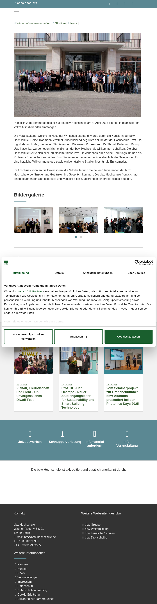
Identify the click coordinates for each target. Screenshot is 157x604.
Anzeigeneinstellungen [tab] (98, 272)
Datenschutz (24, 585)
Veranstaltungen (26, 577)
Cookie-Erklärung (27, 594)
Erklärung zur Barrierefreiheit (34, 598)
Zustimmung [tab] (21, 272)
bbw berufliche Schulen (98, 533)
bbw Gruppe (91, 524)
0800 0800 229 (27, 3)
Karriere (21, 564)
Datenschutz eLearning (30, 590)
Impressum (23, 581)
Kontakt (20, 568)
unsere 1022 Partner (28, 291)
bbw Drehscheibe (94, 537)
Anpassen (78, 336)
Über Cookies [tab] (136, 272)
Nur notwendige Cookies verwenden (28, 336)
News (73, 23)
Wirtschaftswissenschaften (33, 23)
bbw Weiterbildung (95, 529)
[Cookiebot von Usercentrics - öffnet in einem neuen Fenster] (137, 262)
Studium (59, 23)
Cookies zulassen (128, 336)
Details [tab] (59, 272)
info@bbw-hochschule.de (40, 537)
